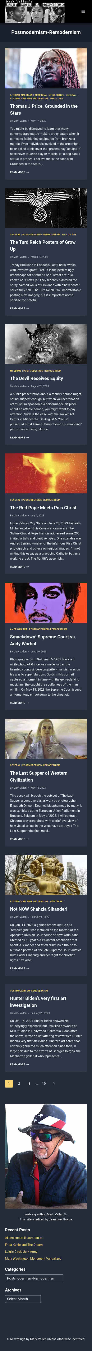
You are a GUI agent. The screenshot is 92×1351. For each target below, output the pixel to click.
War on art (69, 234)
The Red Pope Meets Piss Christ (43, 507)
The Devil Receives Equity (36, 378)
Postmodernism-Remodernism (29, 98)
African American (21, 95)
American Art (18, 629)
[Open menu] (83, 11)
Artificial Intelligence (49, 95)
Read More (19, 172)
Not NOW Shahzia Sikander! (38, 909)
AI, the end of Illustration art (24, 1238)
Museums (16, 371)
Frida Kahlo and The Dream (24, 1245)
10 (44, 1083)
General (71, 95)
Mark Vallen (20, 120)
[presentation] (46, 68)
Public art (56, 98)
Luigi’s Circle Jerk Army (21, 1252)
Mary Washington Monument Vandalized (33, 1258)
